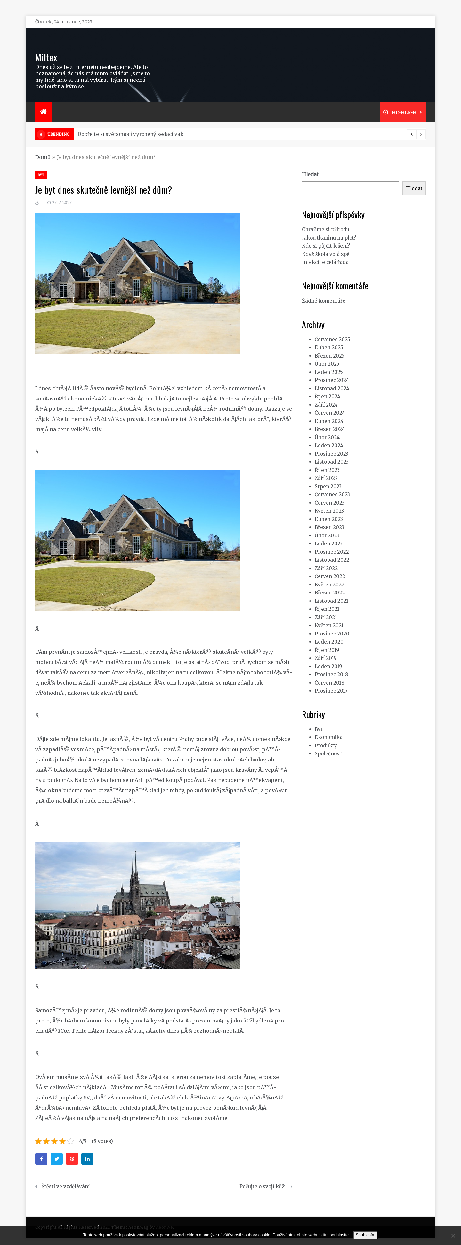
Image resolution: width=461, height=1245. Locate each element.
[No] (453, 1235)
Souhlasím (365, 1234)
